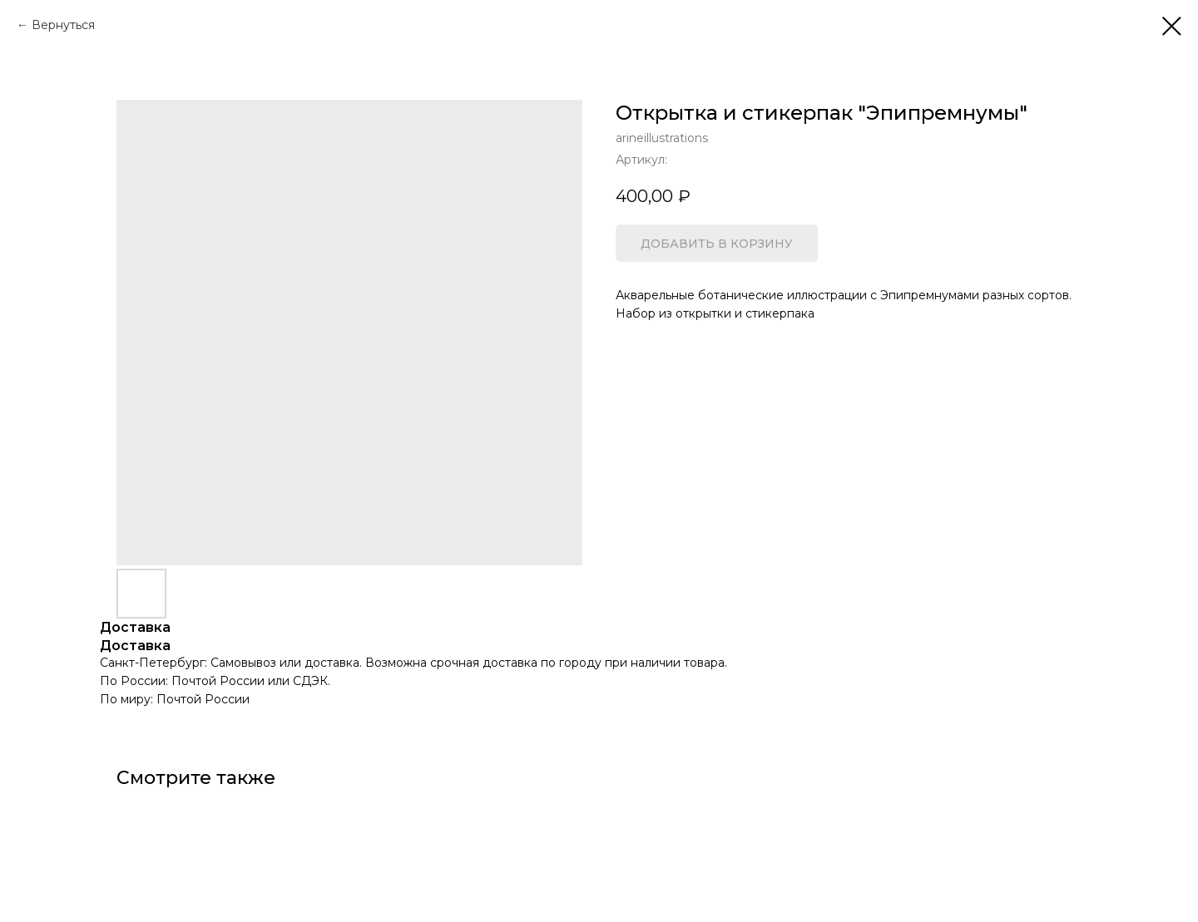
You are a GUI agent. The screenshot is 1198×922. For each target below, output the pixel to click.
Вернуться (63, 24)
